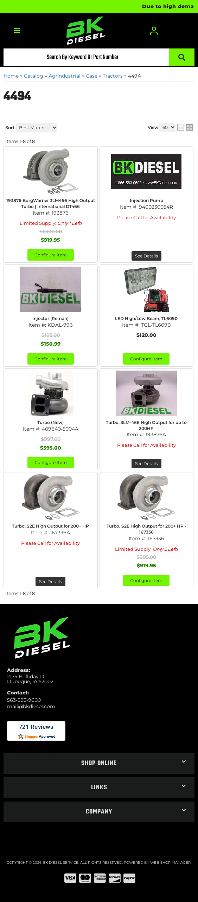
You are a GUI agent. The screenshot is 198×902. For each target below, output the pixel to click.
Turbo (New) (50, 422)
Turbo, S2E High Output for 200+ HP (50, 526)
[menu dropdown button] (16, 31)
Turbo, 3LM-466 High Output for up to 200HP (146, 425)
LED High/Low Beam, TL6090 (146, 318)
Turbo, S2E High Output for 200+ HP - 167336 (146, 529)
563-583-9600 (24, 700)
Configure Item (50, 254)
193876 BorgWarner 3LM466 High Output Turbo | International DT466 (50, 203)
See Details (146, 256)
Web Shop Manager (170, 862)
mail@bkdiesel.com (31, 706)
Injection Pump (146, 200)
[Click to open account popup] (154, 31)
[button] (99, 57)
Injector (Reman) (50, 318)
